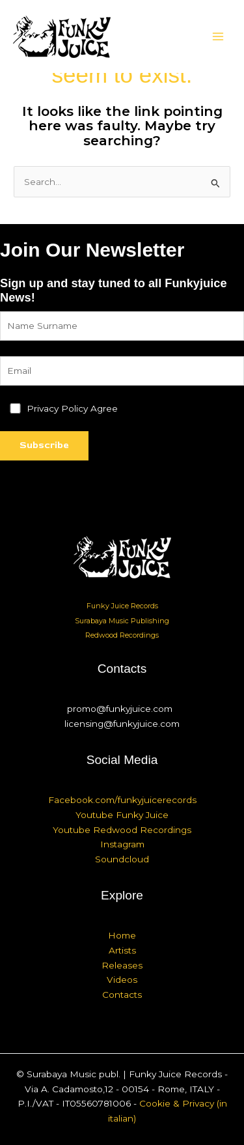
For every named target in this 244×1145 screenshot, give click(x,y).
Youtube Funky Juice (122, 815)
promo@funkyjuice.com (119, 708)
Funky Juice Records (122, 605)
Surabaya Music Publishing (122, 620)
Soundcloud (122, 859)
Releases (122, 965)
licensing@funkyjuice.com (122, 723)
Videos (122, 979)
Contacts (122, 994)
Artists (122, 950)
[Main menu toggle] (218, 36)
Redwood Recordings (122, 635)
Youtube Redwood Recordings (122, 830)
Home (122, 935)
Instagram (122, 844)
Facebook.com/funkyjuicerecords (122, 800)
